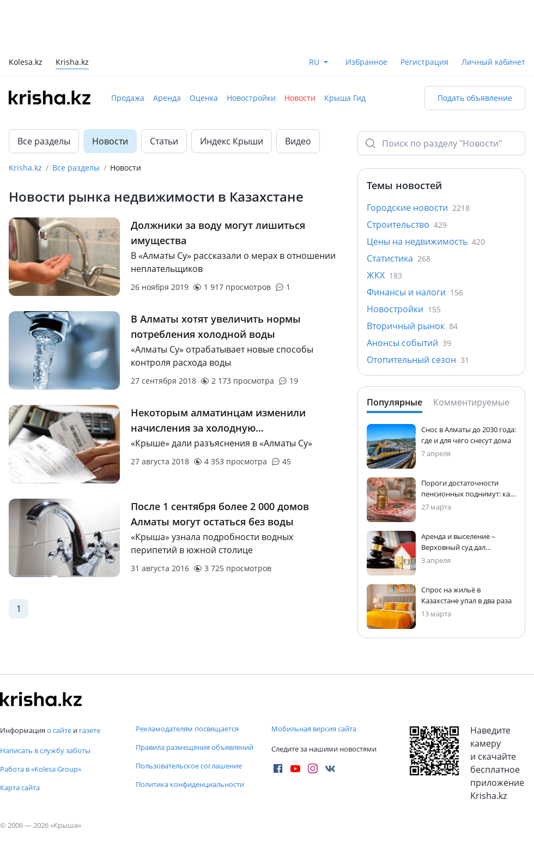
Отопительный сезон (418, 360)
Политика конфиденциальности (190, 784)
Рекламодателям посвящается (187, 729)
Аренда (167, 98)
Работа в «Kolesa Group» (40, 769)
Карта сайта (20, 787)
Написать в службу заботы (45, 750)
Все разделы (43, 141)
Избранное (366, 62)
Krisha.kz (25, 167)
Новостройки (251, 98)
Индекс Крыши (231, 141)
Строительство (407, 225)
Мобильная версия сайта (313, 729)
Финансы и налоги (415, 292)
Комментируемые (471, 402)
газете (89, 730)
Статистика (398, 258)
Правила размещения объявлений (194, 747)
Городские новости (418, 208)
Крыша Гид (345, 98)
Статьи (164, 141)
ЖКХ (384, 275)
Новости (299, 98)
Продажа (127, 98)
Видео (298, 141)
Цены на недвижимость (426, 241)
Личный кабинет (493, 62)
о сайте (59, 730)
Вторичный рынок (412, 326)
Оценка (204, 98)
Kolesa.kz (26, 63)
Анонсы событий (409, 343)
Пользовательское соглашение (189, 766)
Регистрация (424, 62)
